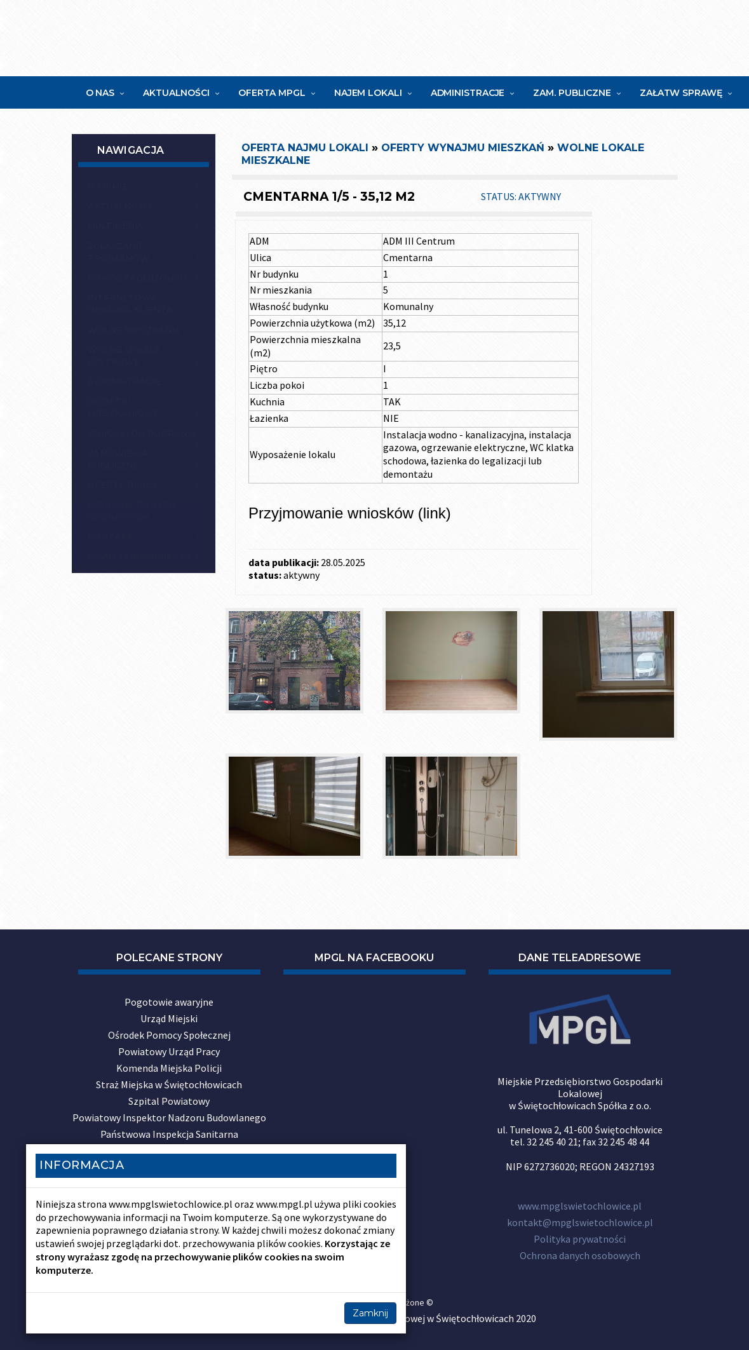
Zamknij (370, 1313)
